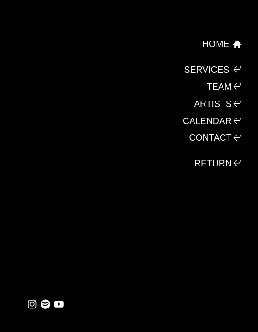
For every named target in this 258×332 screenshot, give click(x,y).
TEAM (224, 86)
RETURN (218, 163)
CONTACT (215, 137)
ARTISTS (218, 103)
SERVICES (213, 69)
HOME (222, 44)
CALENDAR (212, 120)
